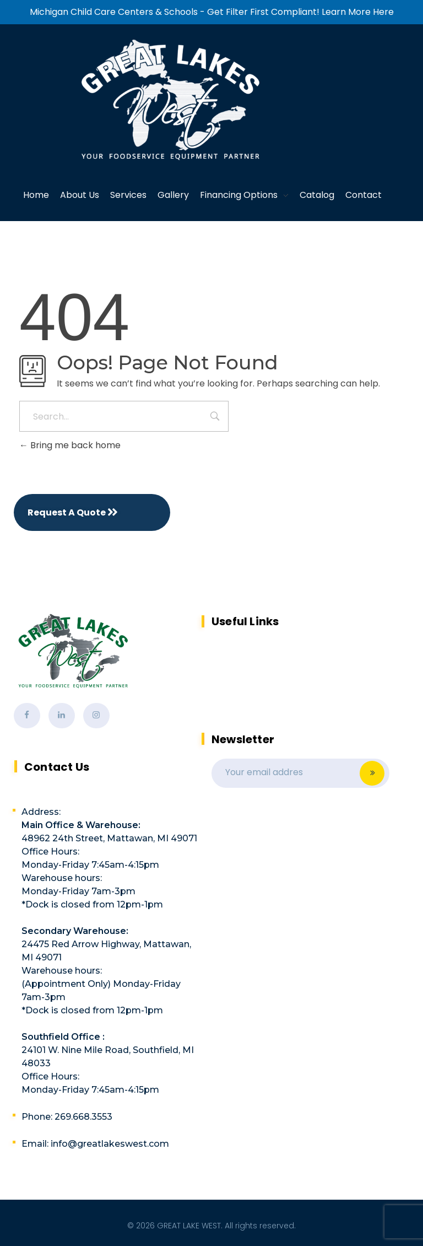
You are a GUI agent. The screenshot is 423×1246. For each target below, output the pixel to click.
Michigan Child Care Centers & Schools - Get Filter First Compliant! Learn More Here (212, 12)
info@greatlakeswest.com (110, 1143)
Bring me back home (70, 445)
